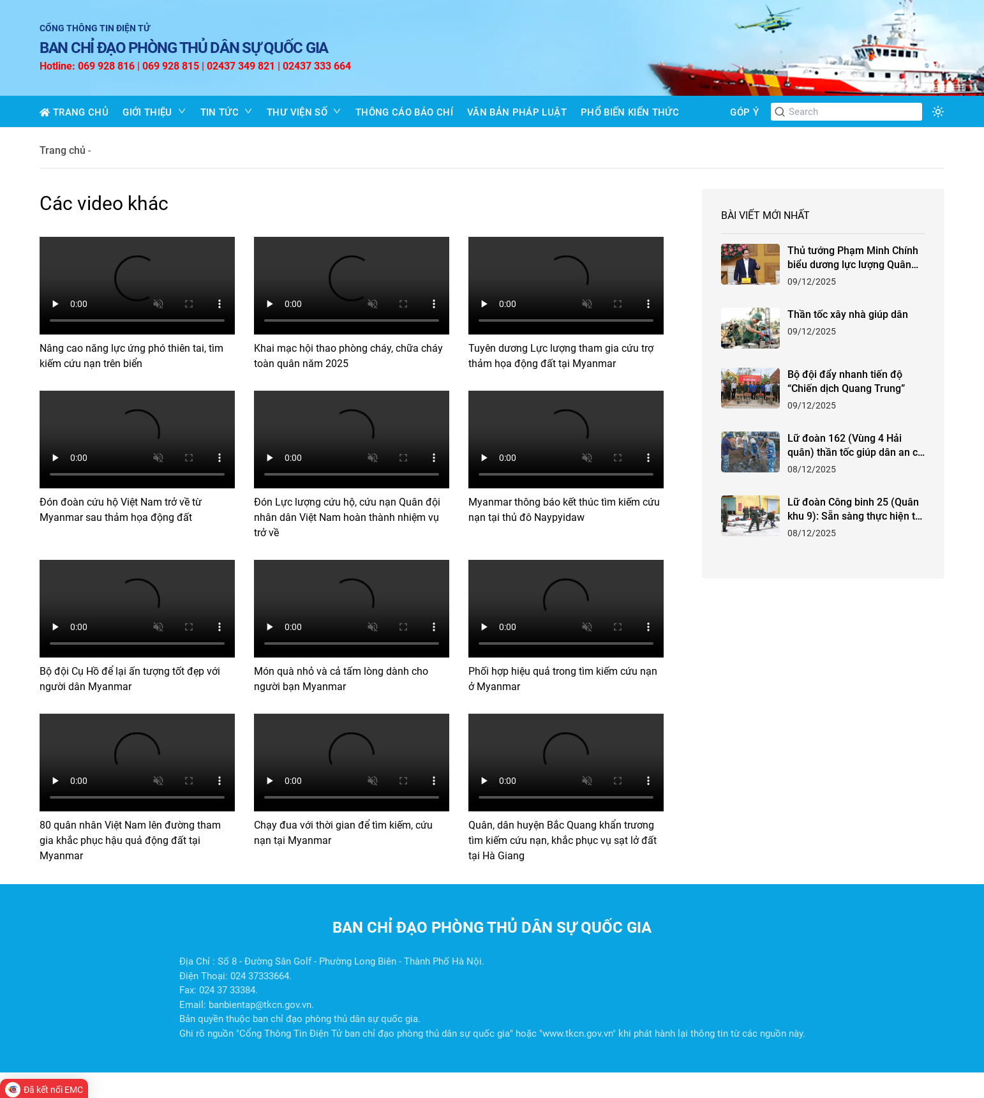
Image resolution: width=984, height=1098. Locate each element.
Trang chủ (63, 150)
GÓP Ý (744, 112)
